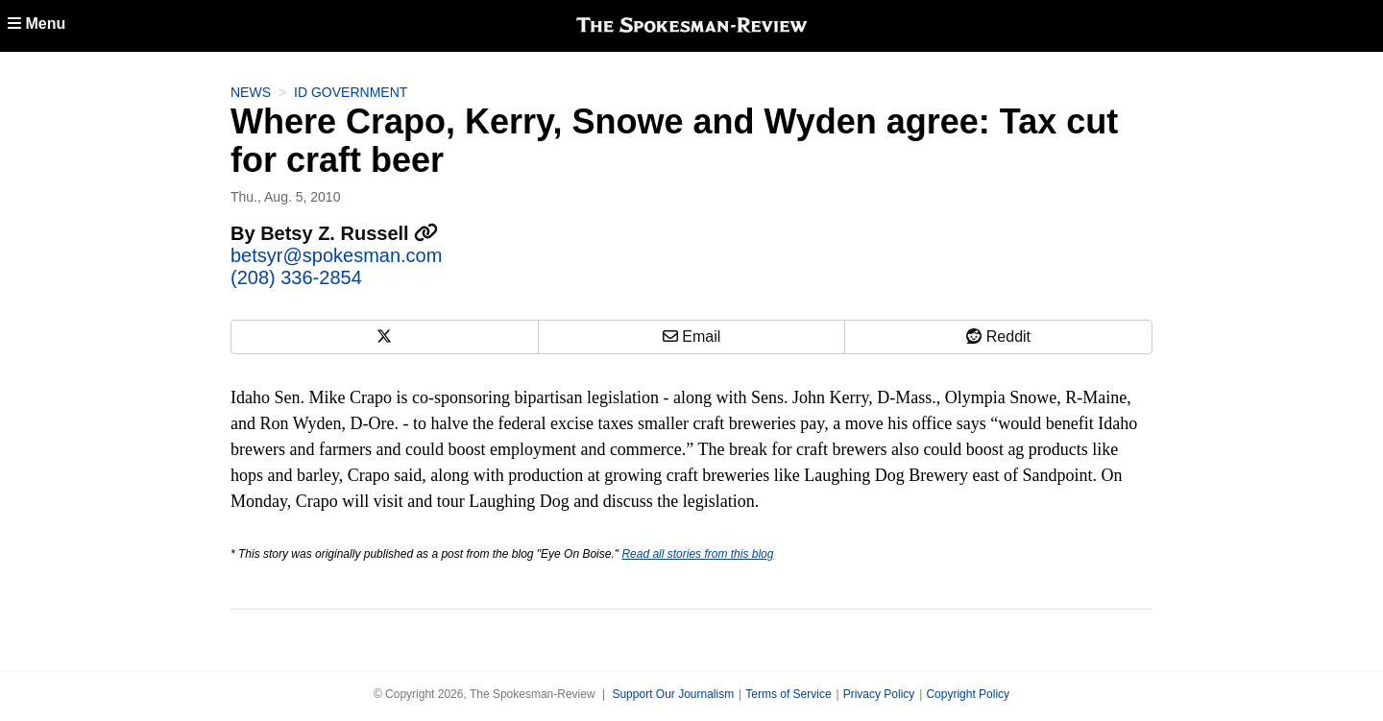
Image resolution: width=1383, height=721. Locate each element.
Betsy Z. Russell (349, 233)
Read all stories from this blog (697, 554)
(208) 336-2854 (296, 277)
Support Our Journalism (673, 694)
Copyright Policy (967, 694)
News (250, 92)
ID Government (350, 92)
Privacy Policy (879, 694)
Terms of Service (788, 694)
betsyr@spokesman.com (336, 255)
